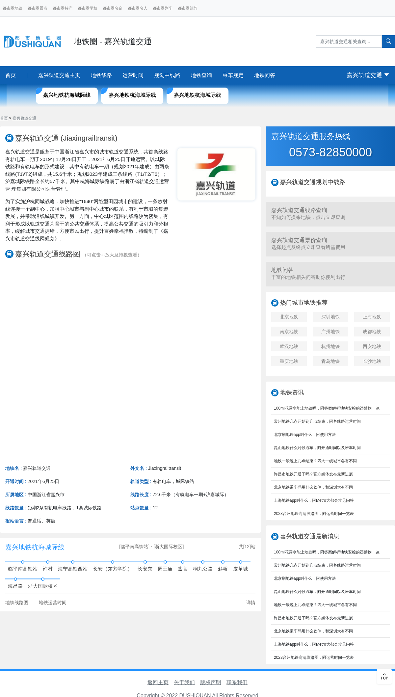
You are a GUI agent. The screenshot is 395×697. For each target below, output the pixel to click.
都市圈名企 (112, 8)
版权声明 (210, 682)
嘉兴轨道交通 (368, 75)
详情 (250, 602)
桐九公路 (203, 569)
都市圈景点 (37, 8)
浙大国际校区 (43, 586)
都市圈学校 (87, 8)
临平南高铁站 (23, 569)
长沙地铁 (372, 361)
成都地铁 (372, 331)
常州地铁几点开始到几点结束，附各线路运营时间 (317, 421)
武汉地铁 (289, 346)
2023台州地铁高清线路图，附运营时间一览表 (314, 513)
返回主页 (158, 682)
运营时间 (133, 75)
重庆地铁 (289, 361)
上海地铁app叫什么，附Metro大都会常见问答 (314, 500)
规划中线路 (167, 75)
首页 (10, 75)
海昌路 (15, 586)
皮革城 (240, 569)
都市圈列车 (162, 8)
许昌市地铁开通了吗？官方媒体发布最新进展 (313, 474)
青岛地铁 (330, 361)
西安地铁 (372, 346)
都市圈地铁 (12, 8)
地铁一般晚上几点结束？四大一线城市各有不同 (315, 461)
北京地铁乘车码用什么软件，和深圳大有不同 (313, 487)
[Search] (349, 41)
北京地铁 (289, 316)
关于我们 (184, 682)
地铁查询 (201, 75)
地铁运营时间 (52, 602)
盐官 (183, 569)
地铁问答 (264, 75)
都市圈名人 (137, 8)
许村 (48, 569)
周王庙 (165, 569)
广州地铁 (330, 331)
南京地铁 (289, 331)
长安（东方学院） (112, 569)
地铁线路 (101, 75)
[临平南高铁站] (135, 546)
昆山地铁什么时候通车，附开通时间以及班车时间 (317, 447)
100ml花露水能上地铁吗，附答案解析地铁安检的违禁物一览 (327, 408)
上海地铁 (372, 316)
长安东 (145, 569)
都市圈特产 (62, 8)
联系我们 (237, 682)
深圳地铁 (330, 316)
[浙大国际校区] (169, 546)
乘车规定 (233, 75)
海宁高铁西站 (73, 569)
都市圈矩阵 (188, 8)
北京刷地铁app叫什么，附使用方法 (305, 434)
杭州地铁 (330, 346)
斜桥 (223, 569)
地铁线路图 (16, 602)
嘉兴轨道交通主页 (59, 75)
